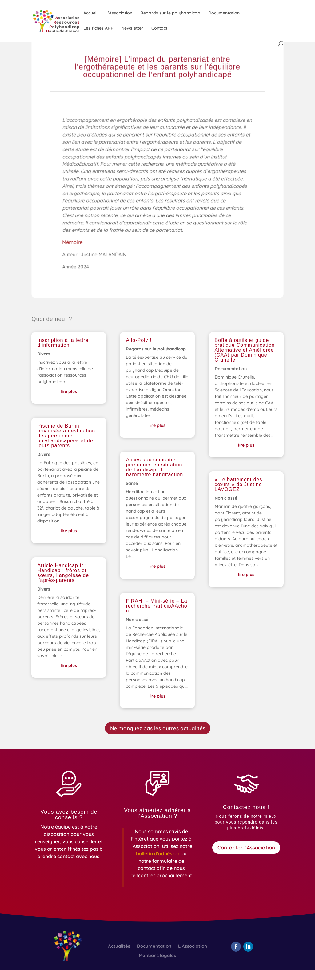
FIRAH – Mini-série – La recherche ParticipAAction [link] (156, 605)
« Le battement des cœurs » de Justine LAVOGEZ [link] (238, 484)
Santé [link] (132, 483)
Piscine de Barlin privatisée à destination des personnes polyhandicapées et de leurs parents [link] (66, 435)
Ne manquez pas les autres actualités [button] (157, 728)
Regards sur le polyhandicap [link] (170, 13)
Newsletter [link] (132, 28)
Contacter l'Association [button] (246, 847)
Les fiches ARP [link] (98, 28)
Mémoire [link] (74, 243)
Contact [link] (159, 28)
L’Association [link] (119, 13)
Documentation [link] (224, 13)
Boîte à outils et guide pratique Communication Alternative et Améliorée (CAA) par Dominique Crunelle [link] (245, 350)
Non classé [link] (137, 619)
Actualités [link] (119, 946)
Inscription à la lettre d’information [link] (62, 343)
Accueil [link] (90, 13)
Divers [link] (43, 354)
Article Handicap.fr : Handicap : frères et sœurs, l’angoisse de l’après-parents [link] (63, 573)
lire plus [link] (69, 391)
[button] (236, 947)
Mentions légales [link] (157, 955)
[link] (66, 20)
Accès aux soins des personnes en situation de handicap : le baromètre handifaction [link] (154, 467)
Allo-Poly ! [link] (138, 340)
